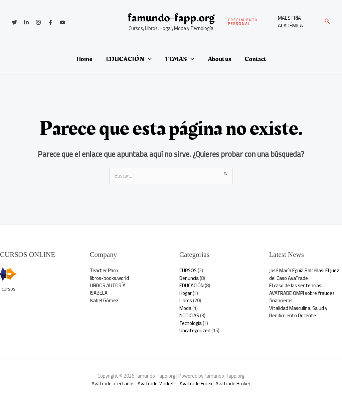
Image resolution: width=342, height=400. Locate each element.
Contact (255, 59)
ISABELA (99, 293)
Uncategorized (195, 330)
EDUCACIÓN (129, 59)
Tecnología (190, 323)
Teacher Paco (104, 270)
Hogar (185, 293)
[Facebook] (50, 22)
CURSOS (188, 270)
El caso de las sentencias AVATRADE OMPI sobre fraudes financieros (302, 293)
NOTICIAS (189, 315)
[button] (249, 22)
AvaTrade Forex (196, 383)
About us (219, 59)
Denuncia (189, 278)
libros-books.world (109, 278)
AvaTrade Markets (157, 383)
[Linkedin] (26, 22)
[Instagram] (38, 22)
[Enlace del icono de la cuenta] (297, 21)
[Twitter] (14, 22)
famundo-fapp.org (171, 18)
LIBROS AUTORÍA (108, 285)
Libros (185, 300)
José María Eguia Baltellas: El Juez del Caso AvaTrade (304, 274)
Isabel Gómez (104, 300)
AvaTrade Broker (233, 383)
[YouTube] (62, 22)
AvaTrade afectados (112, 383)
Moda (185, 308)
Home (84, 59)
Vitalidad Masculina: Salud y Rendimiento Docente (298, 312)
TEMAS (179, 59)
